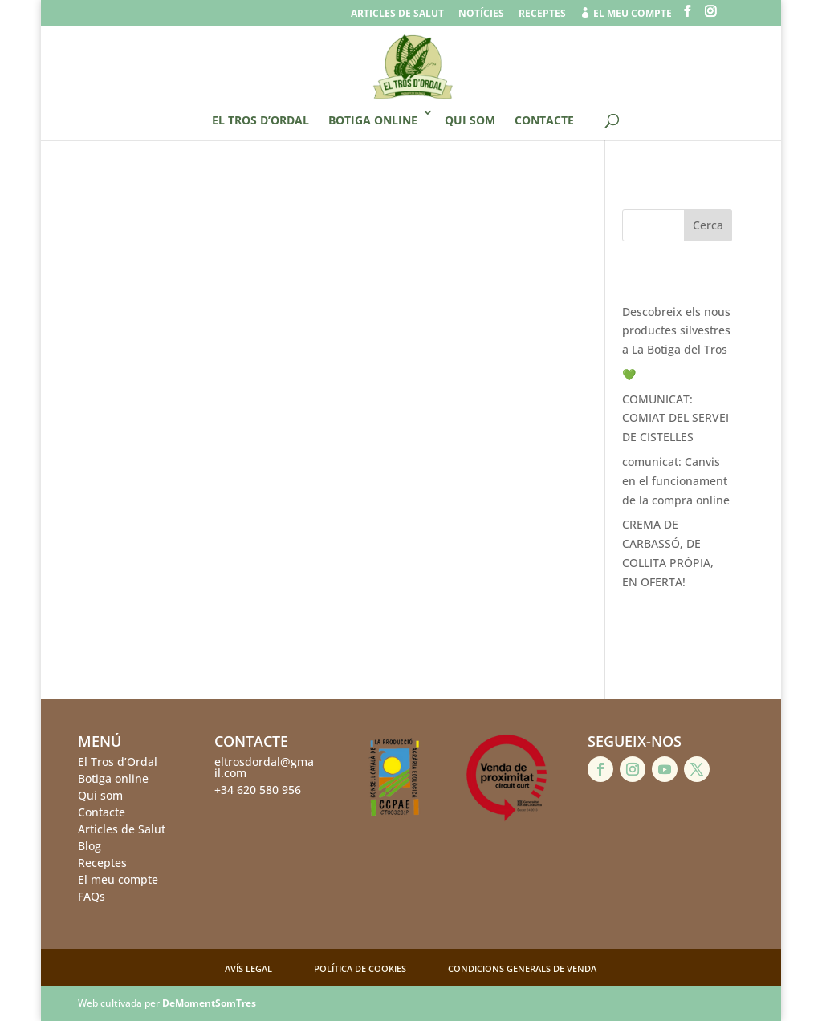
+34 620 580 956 (257, 789)
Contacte (544, 120)
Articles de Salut (121, 829)
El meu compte (118, 879)
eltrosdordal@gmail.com (264, 767)
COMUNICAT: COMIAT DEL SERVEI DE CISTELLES (675, 418)
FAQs (91, 896)
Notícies (481, 14)
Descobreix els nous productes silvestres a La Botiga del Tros (676, 331)
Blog (89, 845)
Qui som (470, 120)
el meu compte (626, 13)
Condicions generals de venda (522, 968)
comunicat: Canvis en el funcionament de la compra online (676, 481)
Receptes (542, 14)
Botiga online (372, 120)
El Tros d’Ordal (260, 120)
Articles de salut (397, 14)
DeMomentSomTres (209, 1003)
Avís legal (248, 968)
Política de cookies (360, 968)
